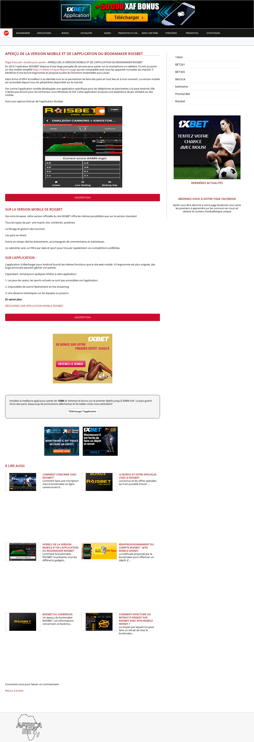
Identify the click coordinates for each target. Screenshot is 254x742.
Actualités (86, 33)
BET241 (180, 64)
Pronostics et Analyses (129, 33)
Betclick (180, 79)
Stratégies (171, 33)
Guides (107, 33)
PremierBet (182, 94)
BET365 (180, 72)
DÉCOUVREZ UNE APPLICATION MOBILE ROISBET (34, 306)
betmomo (181, 86)
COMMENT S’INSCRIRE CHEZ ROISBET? (59, 476)
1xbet (179, 57)
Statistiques (213, 33)
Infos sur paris (150, 33)
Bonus (65, 33)
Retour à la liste (14, 690)
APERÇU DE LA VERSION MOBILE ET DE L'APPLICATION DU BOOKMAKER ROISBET (60, 547)
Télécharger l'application (82, 411)
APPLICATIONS (44, 33)
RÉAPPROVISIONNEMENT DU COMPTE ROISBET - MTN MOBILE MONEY (136, 547)
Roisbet (180, 101)
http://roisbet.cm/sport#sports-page (54, 69)
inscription (82, 197)
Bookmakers (23, 33)
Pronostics (192, 33)
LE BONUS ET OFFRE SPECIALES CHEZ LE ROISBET (137, 476)
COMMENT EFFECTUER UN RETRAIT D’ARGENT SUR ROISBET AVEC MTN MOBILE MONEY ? (136, 619)
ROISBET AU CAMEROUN (57, 614)
